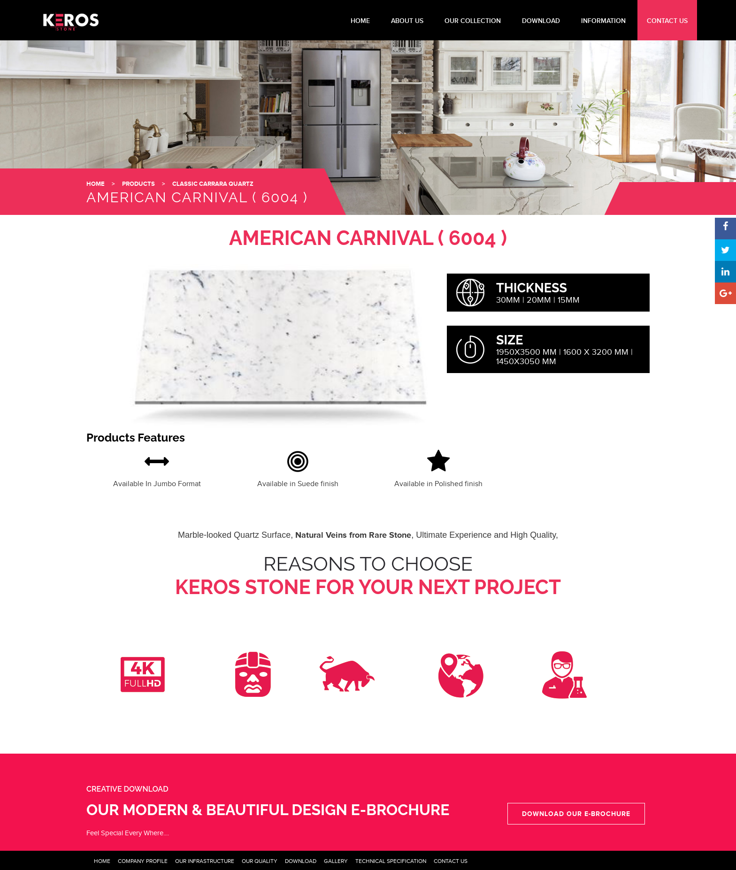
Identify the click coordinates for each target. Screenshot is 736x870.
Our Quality (259, 861)
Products (138, 183)
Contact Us (451, 861)
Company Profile (143, 861)
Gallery (336, 861)
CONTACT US (667, 21)
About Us (407, 21)
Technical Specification (390, 861)
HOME (360, 21)
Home (102, 861)
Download (300, 861)
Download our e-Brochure (576, 813)
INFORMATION (603, 21)
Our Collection (473, 21)
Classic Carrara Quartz (212, 183)
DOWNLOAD (541, 21)
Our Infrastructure (204, 861)
